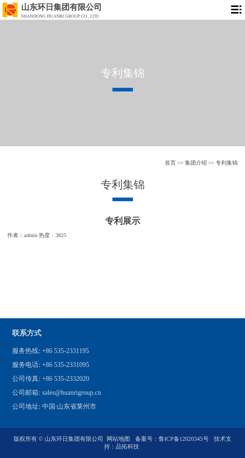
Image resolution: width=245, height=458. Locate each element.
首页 (170, 163)
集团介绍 (196, 163)
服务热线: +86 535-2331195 (50, 351)
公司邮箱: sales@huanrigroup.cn (56, 392)
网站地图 (119, 439)
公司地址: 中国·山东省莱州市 (54, 406)
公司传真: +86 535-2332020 (50, 378)
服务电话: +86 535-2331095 (50, 364)
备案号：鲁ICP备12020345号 (172, 439)
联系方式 (26, 333)
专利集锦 (227, 163)
